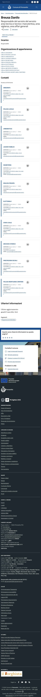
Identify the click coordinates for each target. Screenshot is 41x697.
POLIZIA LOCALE (8, 109)
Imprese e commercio (6, 456)
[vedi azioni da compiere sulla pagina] (13, 29)
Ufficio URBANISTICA (7, 56)
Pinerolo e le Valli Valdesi (7, 658)
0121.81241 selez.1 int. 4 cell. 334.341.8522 (13, 116)
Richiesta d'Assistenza (7, 605)
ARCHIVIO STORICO (9, 244)
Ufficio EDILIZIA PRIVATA (8, 62)
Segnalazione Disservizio (7, 602)
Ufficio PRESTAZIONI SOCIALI (10, 70)
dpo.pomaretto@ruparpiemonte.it (14, 581)
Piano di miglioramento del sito (9, 595)
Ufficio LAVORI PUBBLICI (8, 58)
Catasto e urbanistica (6, 446)
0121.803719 (7, 529)
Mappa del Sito (5, 628)
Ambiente (3, 435)
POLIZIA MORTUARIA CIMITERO (13, 282)
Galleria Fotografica (6, 510)
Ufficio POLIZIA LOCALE (8, 54)
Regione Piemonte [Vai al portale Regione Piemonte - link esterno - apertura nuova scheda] (6, 2)
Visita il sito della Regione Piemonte (10, 637)
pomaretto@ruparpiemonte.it (14, 174)
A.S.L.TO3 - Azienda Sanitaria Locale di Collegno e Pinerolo (17, 645)
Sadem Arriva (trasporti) (7, 650)
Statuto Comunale (6, 610)
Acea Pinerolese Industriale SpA (9, 648)
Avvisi (2, 494)
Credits (3, 621)
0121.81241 (12, 250)
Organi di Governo (6, 408)
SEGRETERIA (7, 165)
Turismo (3, 466)
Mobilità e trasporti (6, 459)
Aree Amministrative (6, 411)
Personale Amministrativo (21, 13)
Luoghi (3, 505)
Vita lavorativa (5, 469)
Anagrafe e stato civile (7, 438)
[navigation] (3, 7)
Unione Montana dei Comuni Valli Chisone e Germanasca (16, 643)
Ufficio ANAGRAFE (6, 52)
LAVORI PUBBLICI (9, 147)
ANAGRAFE (6, 88)
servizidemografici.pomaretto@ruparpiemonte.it (14, 99)
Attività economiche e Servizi (9, 516)
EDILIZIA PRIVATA (9, 183)
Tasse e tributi (4, 478)
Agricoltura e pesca (6, 433)
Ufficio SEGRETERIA (7, 60)
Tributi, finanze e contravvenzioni (10, 464)
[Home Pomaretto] (17, 7)
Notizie (3, 481)
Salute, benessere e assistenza (9, 461)
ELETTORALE (7, 201)
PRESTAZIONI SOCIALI (10, 260)
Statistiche (4, 626)
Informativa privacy (6, 613)
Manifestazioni (5, 483)
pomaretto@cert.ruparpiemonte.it (13, 535)
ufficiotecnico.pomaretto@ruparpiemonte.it (13, 138)
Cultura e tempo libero (7, 448)
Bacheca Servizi (5, 608)
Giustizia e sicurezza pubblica (8, 453)
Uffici (2, 413)
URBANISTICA (7, 129)
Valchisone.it (4, 661)
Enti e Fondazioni (5, 418)
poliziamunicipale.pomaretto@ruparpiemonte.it (14, 120)
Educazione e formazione (7, 451)
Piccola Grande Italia (6, 663)
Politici (2, 424)
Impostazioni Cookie (6, 618)
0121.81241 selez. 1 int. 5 (15, 153)
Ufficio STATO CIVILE (7, 66)
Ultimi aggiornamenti (6, 623)
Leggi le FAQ (4, 597)
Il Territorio (4, 508)
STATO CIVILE (7, 223)
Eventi (2, 503)
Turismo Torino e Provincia (8, 653)
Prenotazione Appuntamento (9, 600)
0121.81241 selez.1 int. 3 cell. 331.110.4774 (13, 172)
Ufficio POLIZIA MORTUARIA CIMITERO (13, 72)
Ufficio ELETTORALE (7, 64)
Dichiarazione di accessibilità (8, 592)
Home (2, 13)
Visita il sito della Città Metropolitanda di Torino (13, 640)
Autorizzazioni (4, 443)
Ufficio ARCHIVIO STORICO (9, 68)
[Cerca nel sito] (37, 7)
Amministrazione (9, 13)
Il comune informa (6, 486)
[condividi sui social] (5, 29)
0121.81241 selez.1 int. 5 (15, 135)
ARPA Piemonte (5, 656)
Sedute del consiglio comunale (9, 491)
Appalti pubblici (5, 440)
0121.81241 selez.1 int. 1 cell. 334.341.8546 (13, 94)
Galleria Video (4, 513)
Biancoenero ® (10, 696)
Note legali (4, 615)
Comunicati (4, 488)
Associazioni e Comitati (7, 518)
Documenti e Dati (5, 416)
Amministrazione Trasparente (9, 589)
